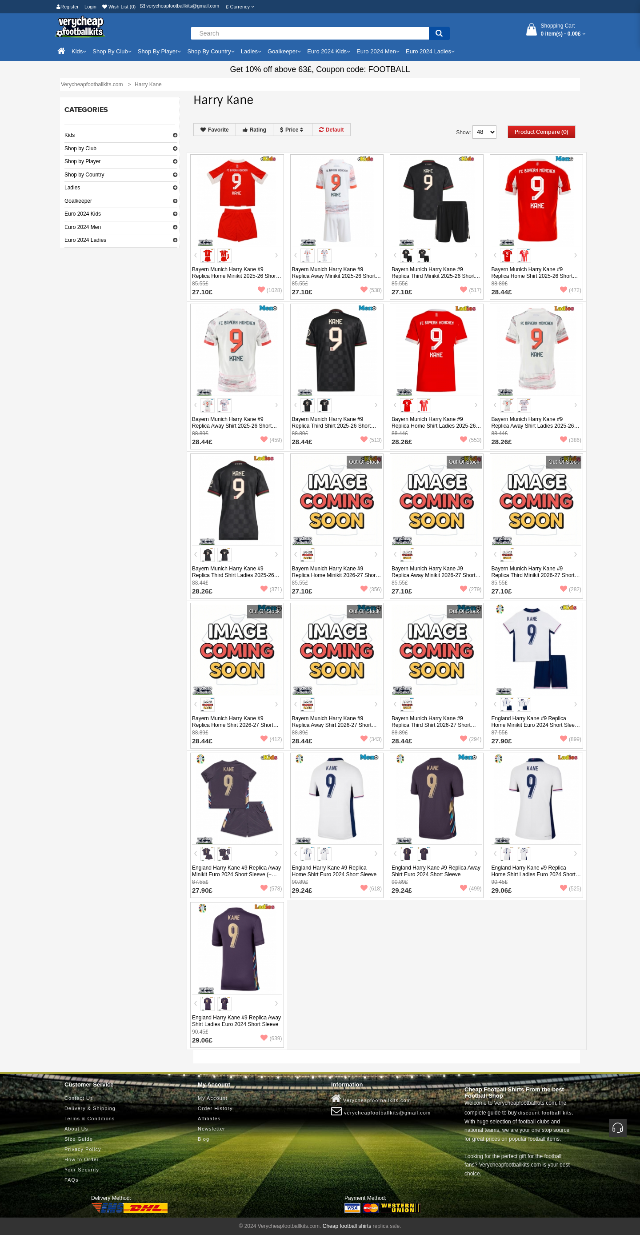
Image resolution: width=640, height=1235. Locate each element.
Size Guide (78, 1139)
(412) (271, 739)
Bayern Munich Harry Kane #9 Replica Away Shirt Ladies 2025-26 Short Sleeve (533, 426)
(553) (470, 440)
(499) (470, 888)
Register (67, 6)
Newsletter (211, 1128)
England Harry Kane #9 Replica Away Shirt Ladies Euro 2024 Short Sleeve (236, 1020)
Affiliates (209, 1118)
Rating (254, 130)
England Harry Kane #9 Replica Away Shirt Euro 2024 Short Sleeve (436, 871)
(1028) (270, 290)
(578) (271, 888)
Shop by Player (82, 161)
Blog (203, 1139)
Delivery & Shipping (90, 1108)
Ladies (72, 187)
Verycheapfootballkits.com (371, 1098)
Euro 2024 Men (82, 227)
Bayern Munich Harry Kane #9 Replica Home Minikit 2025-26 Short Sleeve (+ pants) (234, 276)
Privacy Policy (82, 1149)
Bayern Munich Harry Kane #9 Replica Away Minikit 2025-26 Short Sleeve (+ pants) (334, 276)
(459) (271, 440)
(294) (470, 739)
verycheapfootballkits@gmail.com (179, 5)
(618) (371, 888)
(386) (570, 440)
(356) (371, 589)
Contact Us (78, 1098)
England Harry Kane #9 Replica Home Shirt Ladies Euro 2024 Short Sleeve (534, 874)
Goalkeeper (78, 201)
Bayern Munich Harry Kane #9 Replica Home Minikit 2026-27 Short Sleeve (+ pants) (334, 575)
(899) (570, 739)
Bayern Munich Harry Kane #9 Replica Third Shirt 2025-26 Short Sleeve (331, 426)
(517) (470, 290)
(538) (371, 290)
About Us (76, 1128)
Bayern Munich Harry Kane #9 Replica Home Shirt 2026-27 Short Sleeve (232, 725)
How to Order (81, 1159)
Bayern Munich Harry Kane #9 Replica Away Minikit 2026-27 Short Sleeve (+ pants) (434, 575)
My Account (213, 1098)
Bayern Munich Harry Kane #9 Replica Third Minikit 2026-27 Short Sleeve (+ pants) (533, 575)
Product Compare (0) (541, 132)
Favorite (214, 130)
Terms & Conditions (89, 1118)
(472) (570, 290)
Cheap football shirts (347, 1226)
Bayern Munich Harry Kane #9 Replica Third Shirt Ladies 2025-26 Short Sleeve (233, 575)
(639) (271, 1038)
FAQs (71, 1180)
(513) (371, 440)
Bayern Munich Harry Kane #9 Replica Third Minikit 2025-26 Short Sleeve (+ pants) (433, 276)
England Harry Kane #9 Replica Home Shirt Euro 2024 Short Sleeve (334, 871)
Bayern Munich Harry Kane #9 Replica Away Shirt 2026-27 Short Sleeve (332, 725)
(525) (570, 888)
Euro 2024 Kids (82, 214)
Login (90, 6)
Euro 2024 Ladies (85, 240)
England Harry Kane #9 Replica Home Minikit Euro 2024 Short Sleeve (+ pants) (536, 725)
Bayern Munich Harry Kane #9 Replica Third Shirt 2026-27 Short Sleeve (431, 725)
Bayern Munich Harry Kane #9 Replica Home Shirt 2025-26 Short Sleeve (532, 276)
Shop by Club (80, 148)
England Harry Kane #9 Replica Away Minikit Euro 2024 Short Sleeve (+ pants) (236, 874)
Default (331, 130)
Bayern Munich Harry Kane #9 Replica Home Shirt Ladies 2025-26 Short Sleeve (434, 426)
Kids (69, 135)
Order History (215, 1108)
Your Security (81, 1169)
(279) (470, 589)
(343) (371, 739)
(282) (570, 589)
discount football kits (545, 1112)
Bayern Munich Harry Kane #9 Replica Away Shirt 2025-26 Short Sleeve (232, 426)
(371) (271, 589)
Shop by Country (84, 175)
